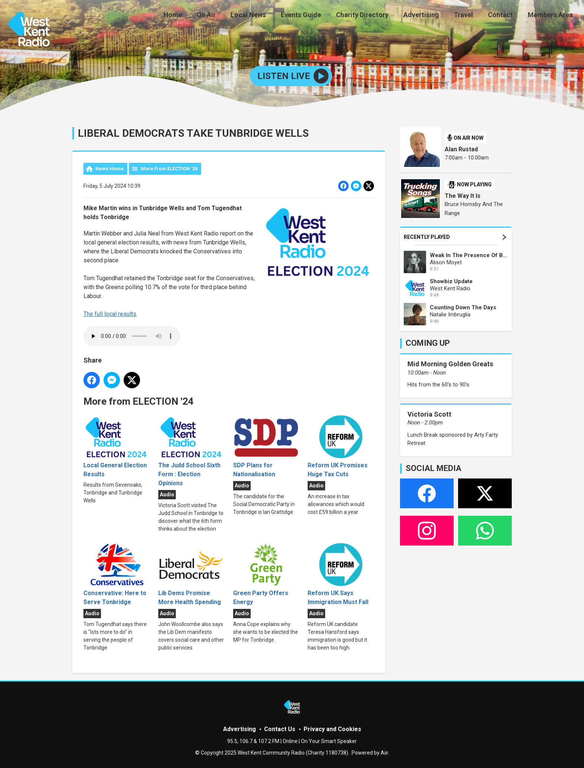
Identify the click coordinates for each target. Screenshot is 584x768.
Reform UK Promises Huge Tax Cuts (341, 446)
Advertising (431, 16)
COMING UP (428, 343)
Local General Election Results (116, 446)
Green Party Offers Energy (266, 574)
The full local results (109, 313)
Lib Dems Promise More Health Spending (191, 574)
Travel (470, 16)
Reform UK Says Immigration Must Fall (341, 574)
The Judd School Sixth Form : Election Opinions (191, 451)
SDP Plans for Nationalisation (266, 446)
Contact (504, 16)
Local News (267, 16)
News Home (109, 168)
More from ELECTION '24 (169, 168)
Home (197, 16)
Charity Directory (375, 16)
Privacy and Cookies (332, 729)
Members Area (551, 16)
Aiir (384, 753)
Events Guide (317, 16)
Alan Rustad (461, 149)
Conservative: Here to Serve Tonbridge (116, 574)
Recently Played (455, 237)
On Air (228, 16)
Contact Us (279, 729)
